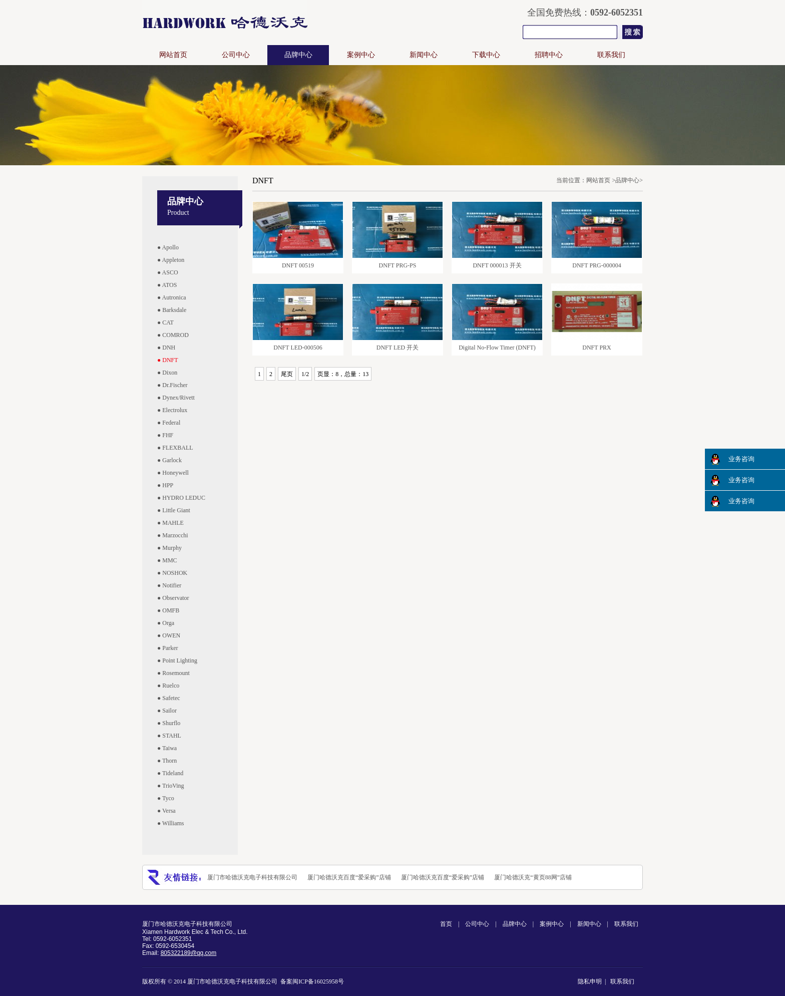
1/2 (305, 374)
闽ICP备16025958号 (318, 981)
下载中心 (486, 55)
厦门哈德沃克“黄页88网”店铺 (533, 877)
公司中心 (236, 55)
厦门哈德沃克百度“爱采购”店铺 (349, 877)
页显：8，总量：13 (342, 374)
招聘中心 (549, 55)
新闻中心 (424, 55)
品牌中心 (298, 55)
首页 (446, 923)
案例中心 (361, 55)
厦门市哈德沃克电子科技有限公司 (252, 877)
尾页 (287, 374)
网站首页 (173, 55)
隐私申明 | (593, 981)
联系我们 (611, 55)
